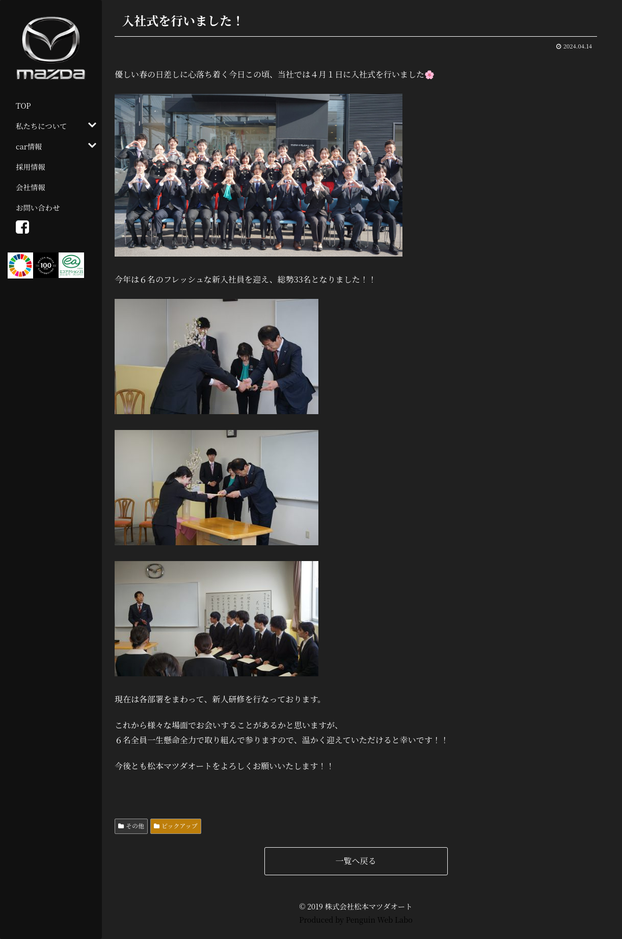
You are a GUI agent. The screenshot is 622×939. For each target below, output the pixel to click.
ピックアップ (179, 825)
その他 (135, 825)
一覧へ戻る (355, 861)
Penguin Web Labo (379, 919)
